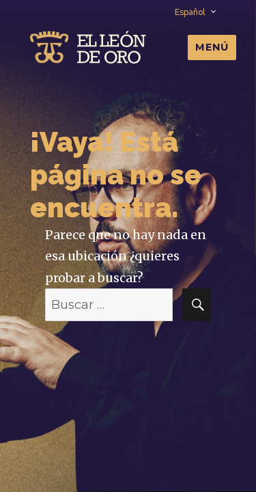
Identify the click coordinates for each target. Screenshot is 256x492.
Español (195, 12)
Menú (212, 47)
